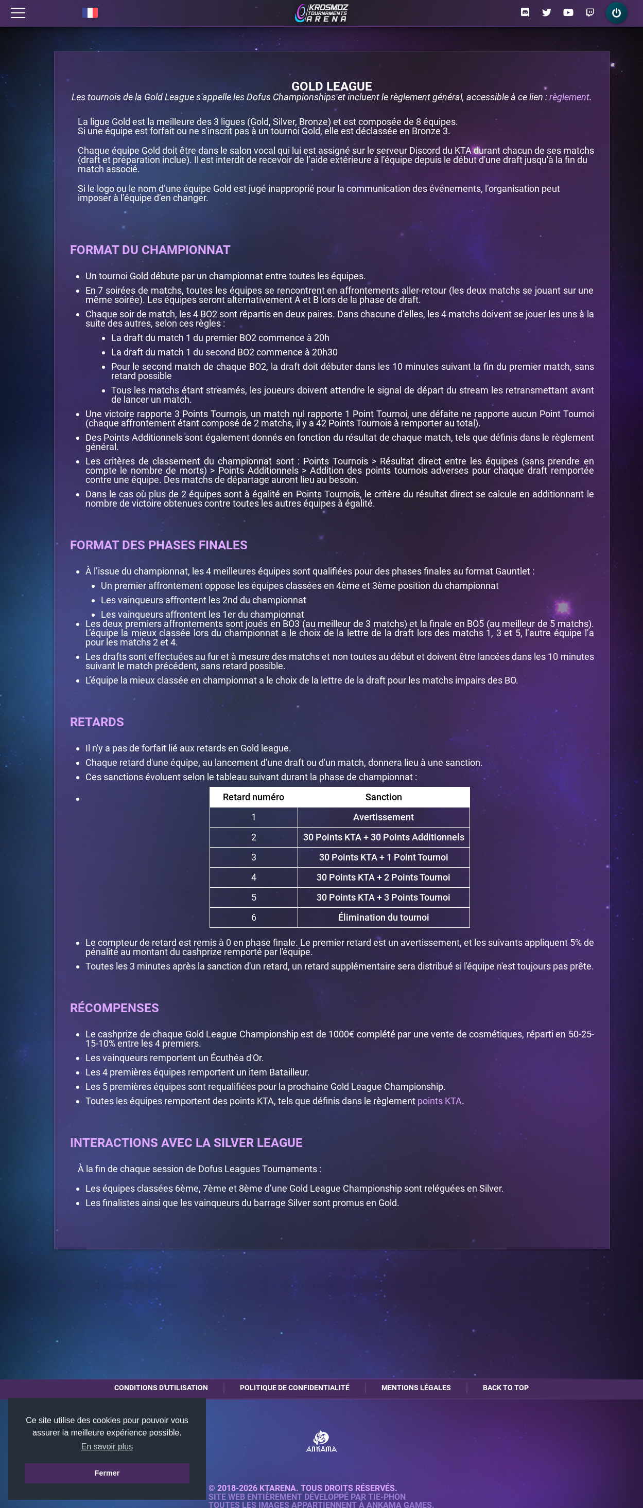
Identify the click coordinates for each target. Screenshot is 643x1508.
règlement (569, 97)
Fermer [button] (107, 1473)
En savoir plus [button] (107, 1446)
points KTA (440, 1101)
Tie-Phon (387, 1497)
